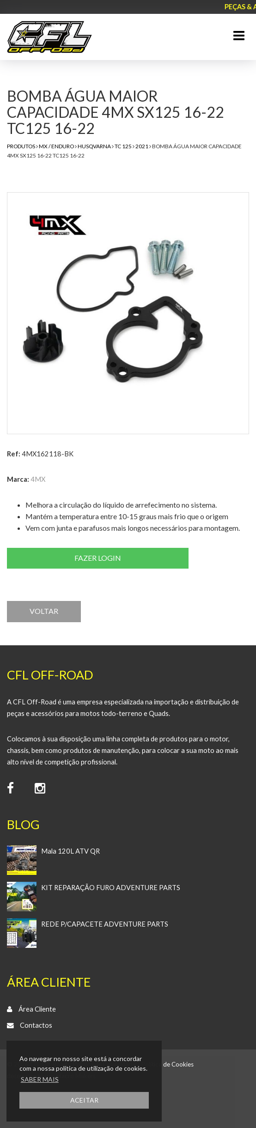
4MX (37, 479)
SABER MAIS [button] (40, 1079)
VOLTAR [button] (44, 610)
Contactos (36, 1025)
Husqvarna (94, 146)
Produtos (21, 146)
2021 (141, 146)
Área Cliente (37, 1009)
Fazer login (97, 557)
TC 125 (123, 146)
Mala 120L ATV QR (70, 851)
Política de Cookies (167, 1064)
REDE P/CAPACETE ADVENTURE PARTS (104, 924)
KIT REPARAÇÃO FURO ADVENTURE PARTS (110, 887)
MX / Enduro (56, 146)
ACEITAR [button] (84, 1100)
